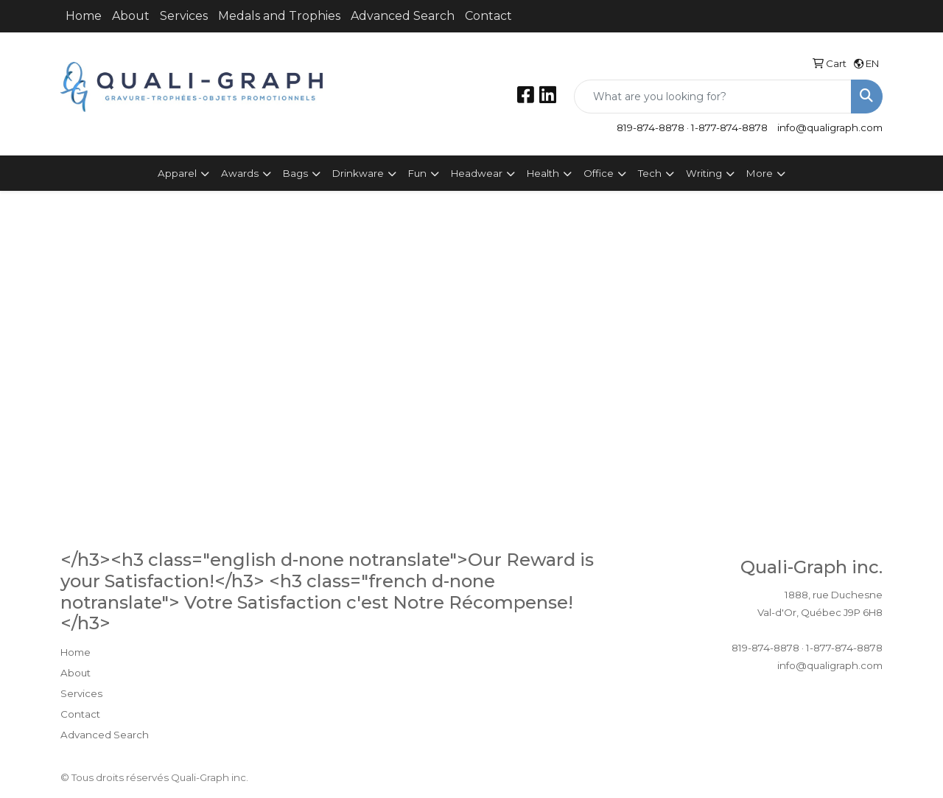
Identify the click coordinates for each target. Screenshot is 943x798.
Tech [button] (650, 173)
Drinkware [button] (358, 173)
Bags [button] (295, 173)
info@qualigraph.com (830, 127)
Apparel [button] (177, 173)
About (131, 16)
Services (184, 16)
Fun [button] (417, 173)
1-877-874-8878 (729, 127)
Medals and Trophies (279, 16)
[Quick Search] (713, 96)
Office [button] (598, 173)
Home (84, 16)
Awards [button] (240, 173)
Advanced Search (403, 16)
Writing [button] (704, 173)
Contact (488, 16)
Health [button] (543, 173)
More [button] (759, 173)
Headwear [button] (476, 173)
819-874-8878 (650, 127)
